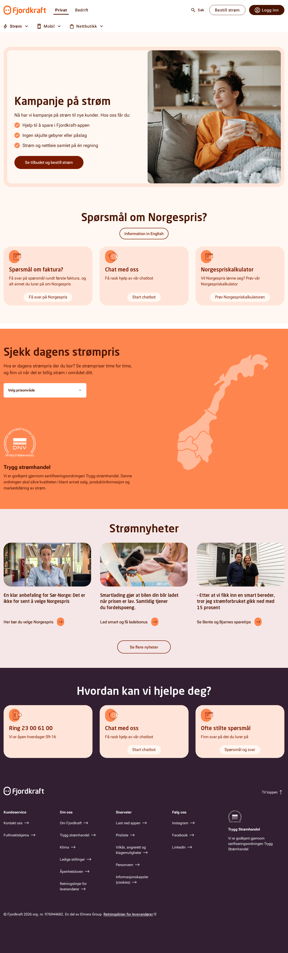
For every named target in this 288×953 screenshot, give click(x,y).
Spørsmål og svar (240, 749)
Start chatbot (144, 297)
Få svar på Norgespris (48, 297)
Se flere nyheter (144, 647)
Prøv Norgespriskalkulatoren (240, 297)
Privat (61, 10)
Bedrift (81, 10)
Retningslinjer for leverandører (128, 914)
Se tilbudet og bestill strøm (49, 162)
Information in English (144, 233)
